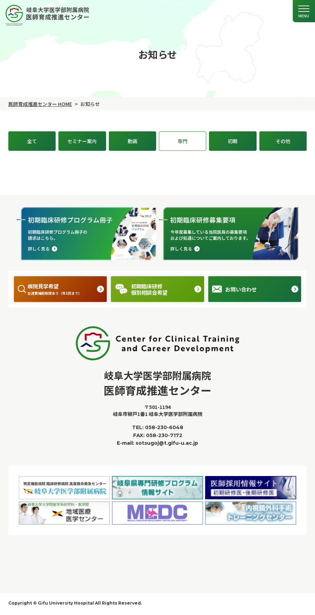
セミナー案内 (82, 141)
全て (32, 141)
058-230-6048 (164, 430)
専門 (182, 141)
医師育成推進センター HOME (40, 103)
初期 (232, 141)
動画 (132, 141)
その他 (283, 141)
